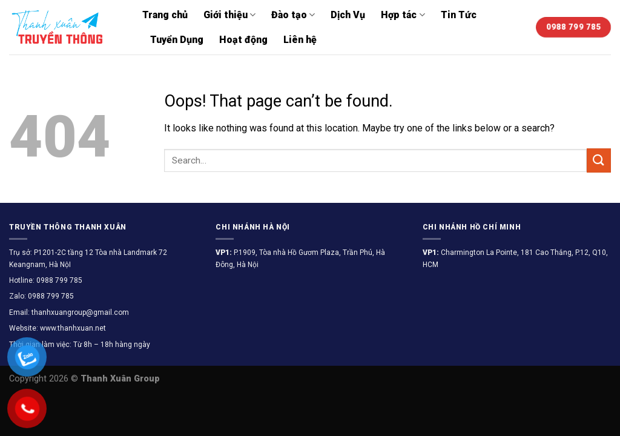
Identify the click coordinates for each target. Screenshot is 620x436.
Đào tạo (293, 15)
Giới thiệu (229, 15)
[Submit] (599, 160)
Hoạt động (243, 39)
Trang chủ (165, 15)
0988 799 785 (58, 280)
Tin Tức (459, 15)
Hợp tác (402, 15)
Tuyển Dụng (176, 39)
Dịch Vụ (348, 15)
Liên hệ (300, 39)
